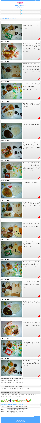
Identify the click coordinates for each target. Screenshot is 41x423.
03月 (7, 388)
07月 (17, 388)
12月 (30, 388)
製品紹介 (10, 10)
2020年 (22, 394)
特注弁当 (10, 13)
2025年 (6, 394)
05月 (12, 388)
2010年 (20, 396)
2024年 (9, 394)
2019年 (26, 394)
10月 (25, 388)
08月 (20, 388)
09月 (23, 388)
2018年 (29, 394)
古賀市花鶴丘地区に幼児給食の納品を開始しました (16, 411)
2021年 (19, 394)
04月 (10, 388)
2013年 (11, 396)
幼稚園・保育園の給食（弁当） (6, 392)
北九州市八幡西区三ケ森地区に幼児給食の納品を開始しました (17, 406)
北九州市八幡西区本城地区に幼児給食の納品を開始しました (17, 408)
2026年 (3, 394)
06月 (15, 388)
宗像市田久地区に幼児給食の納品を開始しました (15, 412)
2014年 (7, 396)
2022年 (16, 394)
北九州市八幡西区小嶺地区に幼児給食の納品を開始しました (17, 409)
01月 (2, 388)
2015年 (4, 396)
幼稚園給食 (30, 13)
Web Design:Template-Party (20, 420)
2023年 (13, 394)
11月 (28, 388)
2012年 (14, 396)
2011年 (17, 396)
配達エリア (30, 10)
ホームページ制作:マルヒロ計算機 (20, 421)
